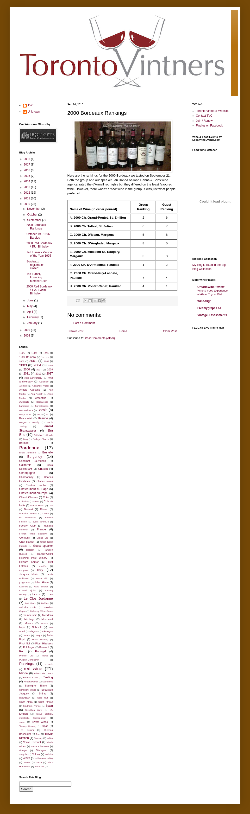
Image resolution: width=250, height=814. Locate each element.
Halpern (30, 549)
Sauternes (47, 681)
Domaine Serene (28, 513)
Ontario (26, 635)
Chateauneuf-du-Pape (33, 493)
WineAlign (204, 301)
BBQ (39, 414)
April (30, 311)
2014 (27, 181)
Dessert (28, 509)
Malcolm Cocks (28, 607)
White (26, 758)
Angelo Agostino (29, 389)
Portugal (40, 651)
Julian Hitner (41, 582)
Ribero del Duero (43, 673)
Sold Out (42, 697)
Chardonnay (26, 477)
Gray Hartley (26, 541)
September (34, 220)
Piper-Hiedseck (44, 643)
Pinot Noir (25, 643)
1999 (46, 353)
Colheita (23, 501)
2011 (27, 198)
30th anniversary (33, 377)
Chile (46, 497)
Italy (40, 570)
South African (45, 701)
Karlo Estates (41, 586)
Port (22, 651)
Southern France (32, 706)
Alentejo (23, 385)
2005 (50, 365)
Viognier (23, 754)
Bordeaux (29, 447)
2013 (27, 187)
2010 (27, 204)
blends (49, 435)
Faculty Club (27, 525)
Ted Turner (26, 730)
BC (47, 414)
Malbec (45, 603)
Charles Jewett (45, 481)
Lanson (36, 594)
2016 (27, 170)
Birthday (37, 435)
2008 (27, 335)
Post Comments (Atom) (100, 338)
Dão (51, 505)
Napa (22, 627)
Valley (50, 738)
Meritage (29, 619)
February (33, 317)
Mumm (44, 623)
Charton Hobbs (36, 485)
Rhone (23, 673)
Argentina (40, 397)
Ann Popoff (37, 394)
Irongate (23, 570)
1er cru (45, 357)
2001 (33, 361)
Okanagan (47, 631)
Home (123, 331)
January (32, 323)
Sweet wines (40, 721)
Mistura (29, 623)
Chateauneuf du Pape (33, 489)
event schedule (41, 521)
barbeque (24, 406)
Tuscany (38, 738)
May (30, 306)
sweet (22, 722)
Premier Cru (26, 655)
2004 (37, 365)
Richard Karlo (30, 677)
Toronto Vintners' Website (212, 111)
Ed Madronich (27, 517)
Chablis (43, 469)
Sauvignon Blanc (36, 685)
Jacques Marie (28, 574)
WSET (27, 762)
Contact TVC (204, 115)
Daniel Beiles (37, 505)
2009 (27, 330)
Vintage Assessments (212, 315)
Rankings (26, 664)
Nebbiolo (37, 627)
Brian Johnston (27, 452)
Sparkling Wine (33, 710)
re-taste (49, 664)
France (41, 529)
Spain (49, 705)
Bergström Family (29, 422)
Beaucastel (25, 418)
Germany (24, 537)
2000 (21, 361)
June (30, 300)
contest (35, 501)
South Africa (25, 701)
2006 (26, 369)
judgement (24, 582)
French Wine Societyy (33, 533)
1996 (22, 352)
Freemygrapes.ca (209, 308)
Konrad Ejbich (27, 590)
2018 (27, 159)
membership (30, 615)
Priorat (44, 655)
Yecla (39, 762)
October (32, 214)
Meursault (47, 619)
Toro (38, 734)
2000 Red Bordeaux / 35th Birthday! (39, 245)
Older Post (170, 331)
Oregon (38, 635)
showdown (24, 697)
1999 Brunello (27, 357)
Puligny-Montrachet (29, 659)
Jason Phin (42, 578)
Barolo (43, 410)
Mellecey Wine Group (41, 611)
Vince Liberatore (40, 746)
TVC (30, 105)
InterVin (42, 566)
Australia (24, 401)
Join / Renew (204, 120)
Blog (25, 439)
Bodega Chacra (41, 439)
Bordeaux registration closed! (35, 265)
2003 (23, 365)
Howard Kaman (29, 561)
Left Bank (30, 603)
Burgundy (34, 456)
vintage (23, 750)
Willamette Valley (44, 758)
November (34, 208)
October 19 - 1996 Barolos (38, 235)
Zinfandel (39, 766)
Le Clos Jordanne (38, 598)
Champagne (27, 473)
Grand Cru (42, 537)
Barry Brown (25, 414)
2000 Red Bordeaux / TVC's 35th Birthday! (39, 290)
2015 (27, 176)
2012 (27, 192)
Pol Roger (29, 647)
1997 (34, 352)
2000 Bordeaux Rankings (36, 226)
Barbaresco (42, 402)
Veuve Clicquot (32, 742)
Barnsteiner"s (26, 410)
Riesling (48, 677)
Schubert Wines (27, 689)
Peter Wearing (40, 639)
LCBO (50, 594)
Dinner (44, 509)
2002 (46, 361)
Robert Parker (31, 681)
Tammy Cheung (27, 726)
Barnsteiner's (42, 406)
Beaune (43, 418)
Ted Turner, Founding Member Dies (36, 277)
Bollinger (24, 442)
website (49, 754)
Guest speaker (43, 545)
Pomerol (44, 647)
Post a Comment (84, 323)
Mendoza (47, 615)
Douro (46, 513)
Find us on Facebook (209, 125)
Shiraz (42, 693)
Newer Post (76, 331)
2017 (27, 164)
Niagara (34, 631)
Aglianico (44, 381)
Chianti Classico (28, 497)
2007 (39, 369)
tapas (45, 726)
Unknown (34, 111)
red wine (33, 668)
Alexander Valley (40, 385)
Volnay (36, 754)
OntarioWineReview (211, 287)
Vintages (41, 750)
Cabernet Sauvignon (32, 460)
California (25, 465)
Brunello (47, 452)
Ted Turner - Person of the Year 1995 (39, 254)
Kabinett (23, 586)
